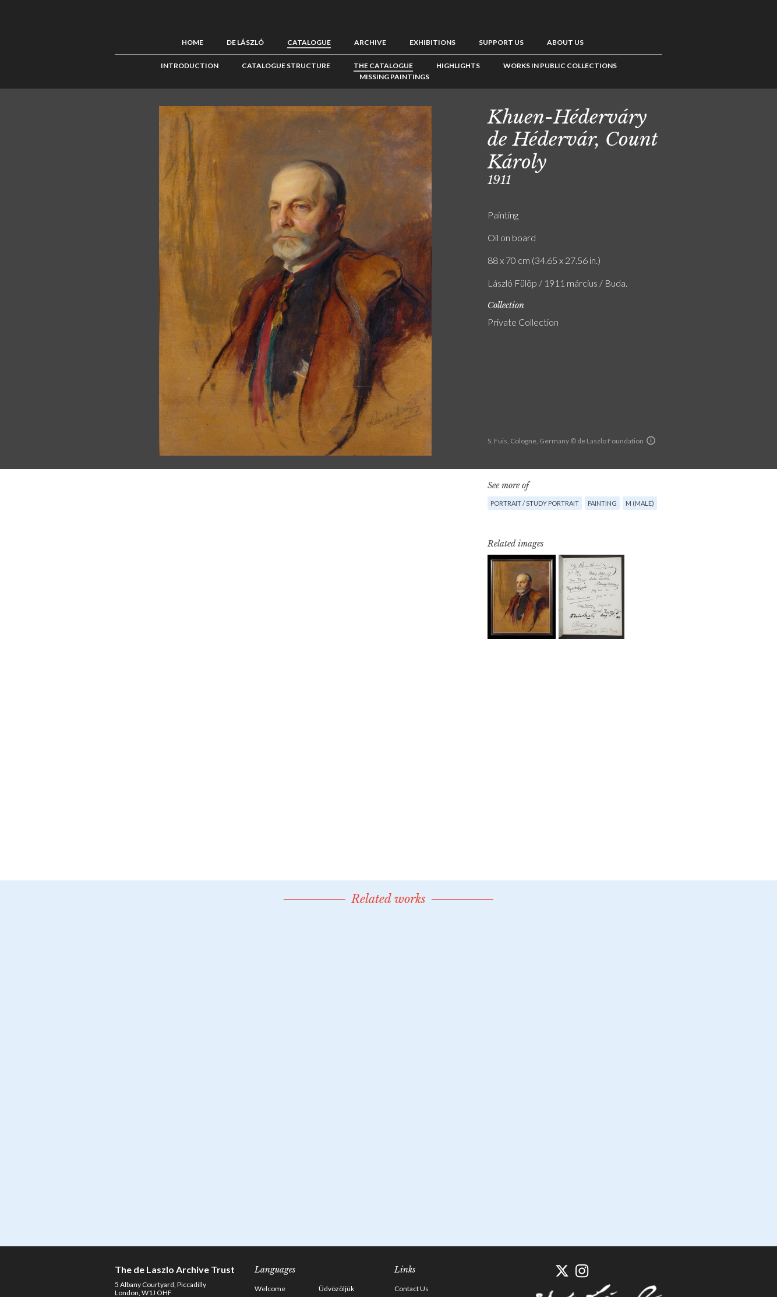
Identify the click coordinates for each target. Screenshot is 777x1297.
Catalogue (309, 42)
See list (700, 115)
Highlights (458, 65)
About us (565, 42)
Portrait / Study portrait (534, 503)
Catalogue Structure (286, 65)
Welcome (270, 1288)
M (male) (640, 503)
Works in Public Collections (560, 65)
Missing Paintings (394, 76)
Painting (602, 503)
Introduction (189, 65)
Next (718, 115)
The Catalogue (383, 65)
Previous (682, 115)
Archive (370, 42)
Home (192, 42)
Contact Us (411, 1288)
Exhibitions (432, 42)
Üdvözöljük (336, 1288)
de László (245, 42)
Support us (501, 42)
